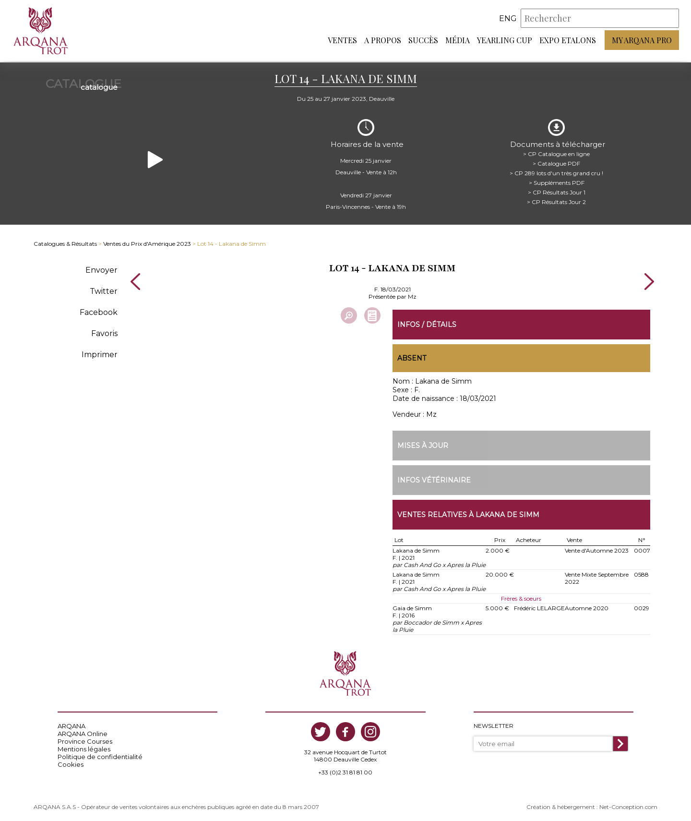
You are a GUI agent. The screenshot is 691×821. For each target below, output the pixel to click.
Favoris (104, 330)
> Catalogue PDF (556, 160)
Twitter (104, 288)
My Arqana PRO (642, 41)
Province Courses (85, 739)
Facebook (99, 309)
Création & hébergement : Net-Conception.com (591, 805)
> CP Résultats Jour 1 (556, 189)
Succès (423, 41)
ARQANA (71, 724)
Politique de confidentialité (100, 755)
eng (508, 19)
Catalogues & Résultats (65, 241)
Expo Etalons (567, 41)
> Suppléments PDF (556, 179)
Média (457, 41)
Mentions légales (84, 747)
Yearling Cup (504, 41)
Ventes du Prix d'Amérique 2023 (147, 241)
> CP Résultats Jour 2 (556, 199)
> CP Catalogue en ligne (556, 151)
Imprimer (100, 351)
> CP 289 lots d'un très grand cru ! (556, 170)
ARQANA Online (82, 732)
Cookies (70, 762)
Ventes (342, 41)
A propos (382, 41)
